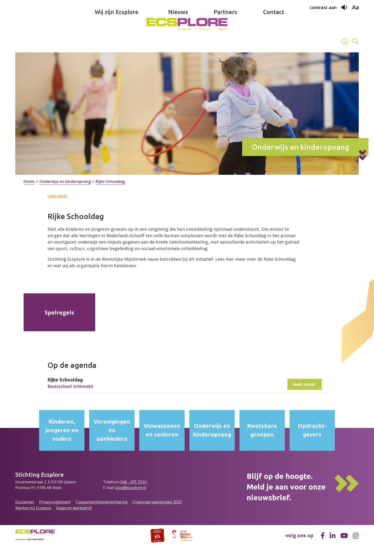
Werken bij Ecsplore (33, 508)
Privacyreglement (55, 502)
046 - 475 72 (131, 482)
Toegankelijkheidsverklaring (101, 502)
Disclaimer (24, 502)
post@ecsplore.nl (130, 487)
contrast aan (323, 7)
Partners (225, 41)
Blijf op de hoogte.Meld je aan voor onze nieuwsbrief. (286, 487)
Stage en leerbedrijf (74, 508)
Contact (273, 41)
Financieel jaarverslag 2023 (157, 502)
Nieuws (178, 41)
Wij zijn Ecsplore (116, 41)
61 (145, 482)
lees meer (305, 384)
